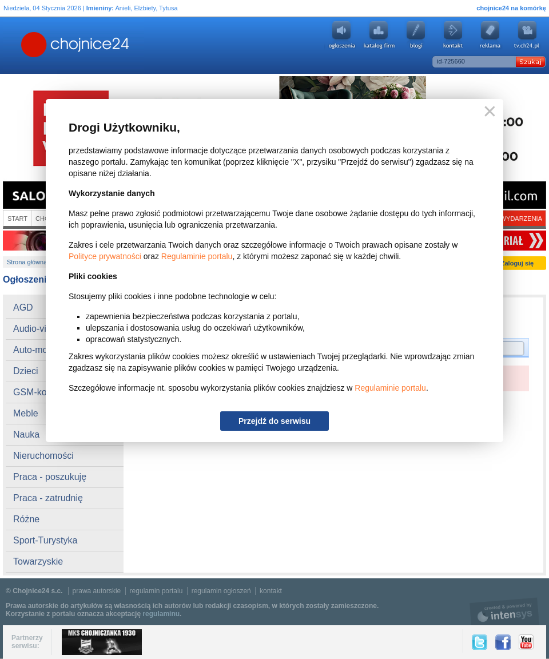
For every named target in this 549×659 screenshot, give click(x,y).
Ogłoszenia (341, 34)
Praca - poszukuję (49, 477)
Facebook (503, 642)
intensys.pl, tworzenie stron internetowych (505, 611)
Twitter (479, 642)
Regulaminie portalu (197, 256)
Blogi (416, 34)
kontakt (271, 591)
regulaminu (161, 614)
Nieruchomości (43, 455)
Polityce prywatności (105, 256)
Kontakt (453, 34)
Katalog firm (378, 34)
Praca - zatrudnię (48, 498)
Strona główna (27, 262)
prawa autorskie (97, 591)
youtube (527, 34)
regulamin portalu (156, 591)
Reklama (490, 34)
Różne (26, 519)
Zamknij (487, 112)
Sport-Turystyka (45, 540)
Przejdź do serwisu (274, 421)
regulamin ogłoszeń (221, 591)
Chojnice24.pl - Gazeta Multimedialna (30, 45)
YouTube (526, 642)
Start (17, 218)
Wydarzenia (521, 218)
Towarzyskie (38, 561)
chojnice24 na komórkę (511, 8)
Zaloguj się (517, 263)
